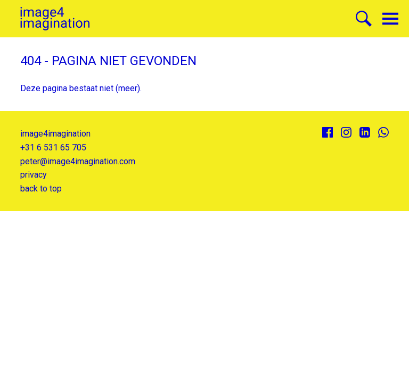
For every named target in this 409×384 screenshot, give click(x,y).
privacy (33, 175)
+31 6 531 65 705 (53, 147)
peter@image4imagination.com (77, 161)
